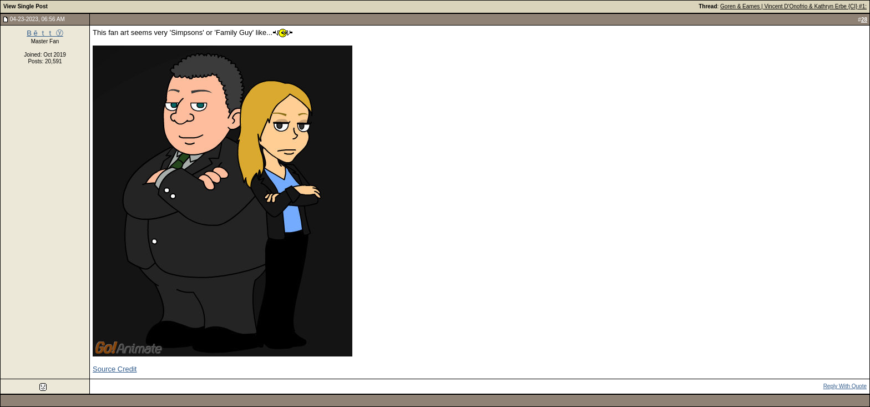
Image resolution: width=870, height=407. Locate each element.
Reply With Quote (845, 386)
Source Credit (114, 369)
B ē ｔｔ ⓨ (45, 33)
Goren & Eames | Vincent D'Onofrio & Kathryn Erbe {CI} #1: (793, 6)
